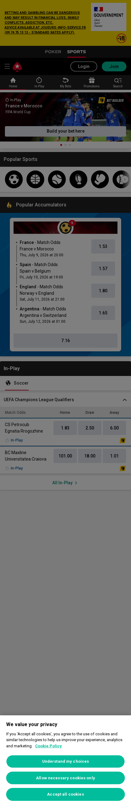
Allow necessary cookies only (65, 778)
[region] (65, 761)
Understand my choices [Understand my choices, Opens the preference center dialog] (65, 761)
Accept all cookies (65, 794)
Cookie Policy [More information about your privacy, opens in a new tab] (48, 746)
